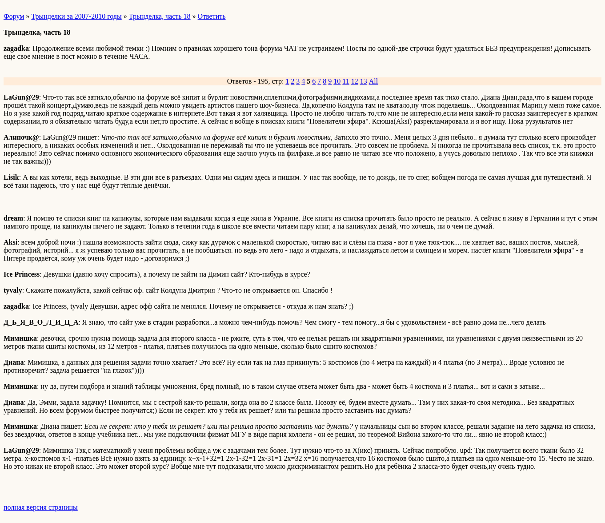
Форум (14, 16)
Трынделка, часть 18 (160, 16)
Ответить (212, 16)
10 (337, 81)
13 (363, 81)
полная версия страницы (41, 507)
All (373, 81)
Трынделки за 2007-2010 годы (76, 16)
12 (354, 81)
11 (345, 81)
